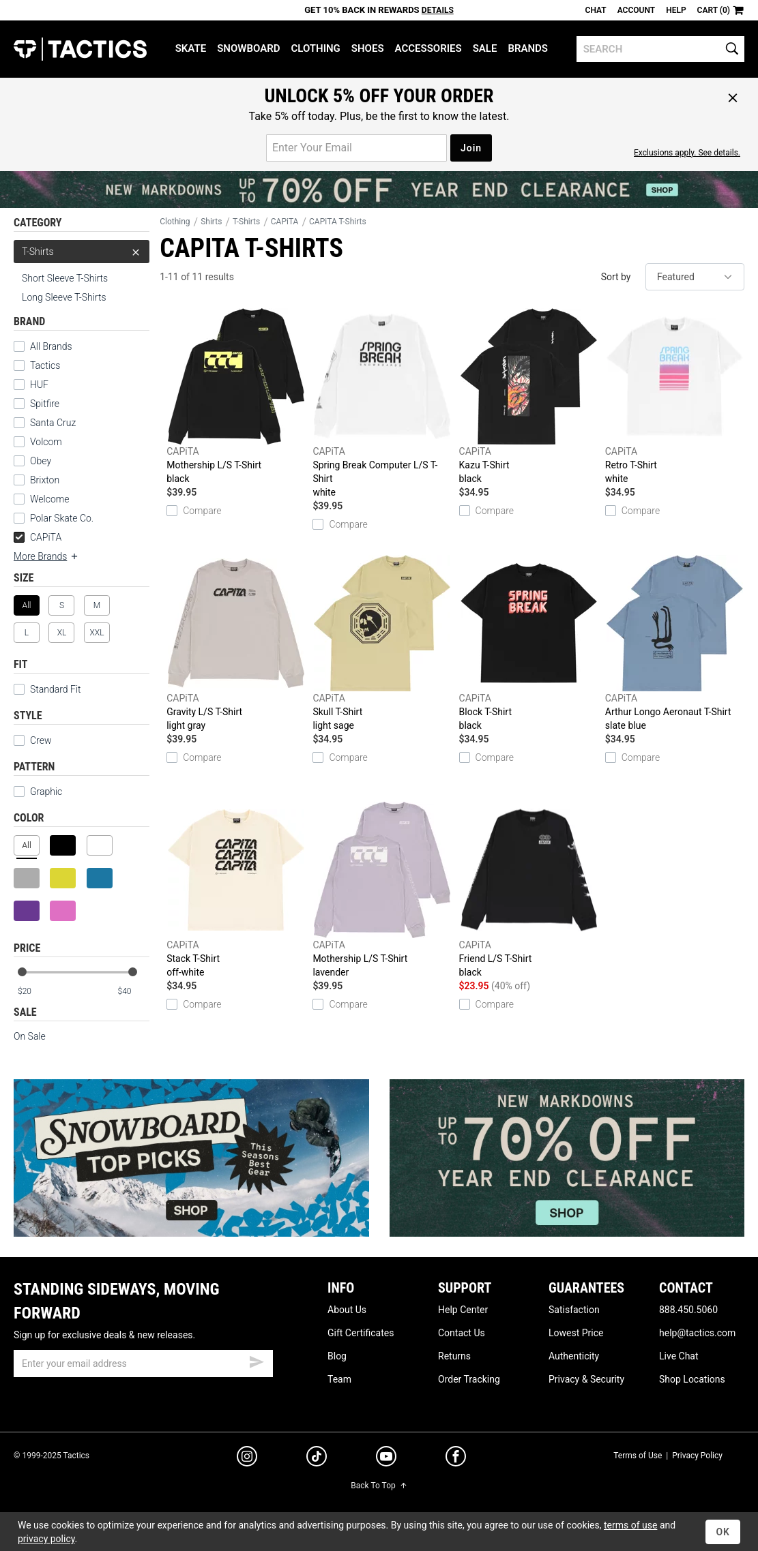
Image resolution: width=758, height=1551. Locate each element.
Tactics (80, 49)
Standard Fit (47, 689)
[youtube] (386, 1459)
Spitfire (44, 403)
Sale (485, 48)
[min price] (33, 991)
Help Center (463, 1309)
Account (636, 10)
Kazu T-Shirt (528, 396)
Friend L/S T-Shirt (528, 890)
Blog (337, 1356)
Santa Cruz (53, 422)
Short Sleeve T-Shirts (65, 278)
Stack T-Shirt (236, 890)
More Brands (46, 556)
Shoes (367, 48)
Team (339, 1379)
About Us (346, 1309)
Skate (190, 48)
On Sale (30, 1036)
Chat (596, 10)
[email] (143, 1363)
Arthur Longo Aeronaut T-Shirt (674, 643)
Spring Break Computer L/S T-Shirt (382, 403)
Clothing (315, 48)
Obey (40, 460)
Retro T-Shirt (674, 396)
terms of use (630, 1525)
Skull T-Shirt (382, 643)
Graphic (46, 791)
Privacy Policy (697, 1455)
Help (676, 10)
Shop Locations (692, 1379)
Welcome (49, 499)
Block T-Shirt (528, 643)
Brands (528, 48)
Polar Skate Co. (61, 518)
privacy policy (46, 1538)
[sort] (694, 276)
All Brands (51, 346)
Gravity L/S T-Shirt (236, 643)
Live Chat (679, 1356)
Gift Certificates (360, 1332)
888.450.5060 (688, 1309)
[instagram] (247, 1458)
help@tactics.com (697, 1332)
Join (471, 147)
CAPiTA (37, 537)
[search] (660, 49)
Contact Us (461, 1332)
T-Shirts (81, 251)
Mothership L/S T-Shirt (236, 396)
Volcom (46, 441)
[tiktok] (316, 1458)
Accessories (428, 48)
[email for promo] (356, 148)
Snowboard (248, 48)
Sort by (616, 276)
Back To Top (379, 1485)
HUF (39, 384)
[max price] (133, 991)
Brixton (44, 480)
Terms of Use (637, 1455)
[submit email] (256, 1360)
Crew (32, 740)
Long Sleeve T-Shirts (64, 297)
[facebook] (456, 1459)
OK (723, 1531)
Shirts (211, 221)
